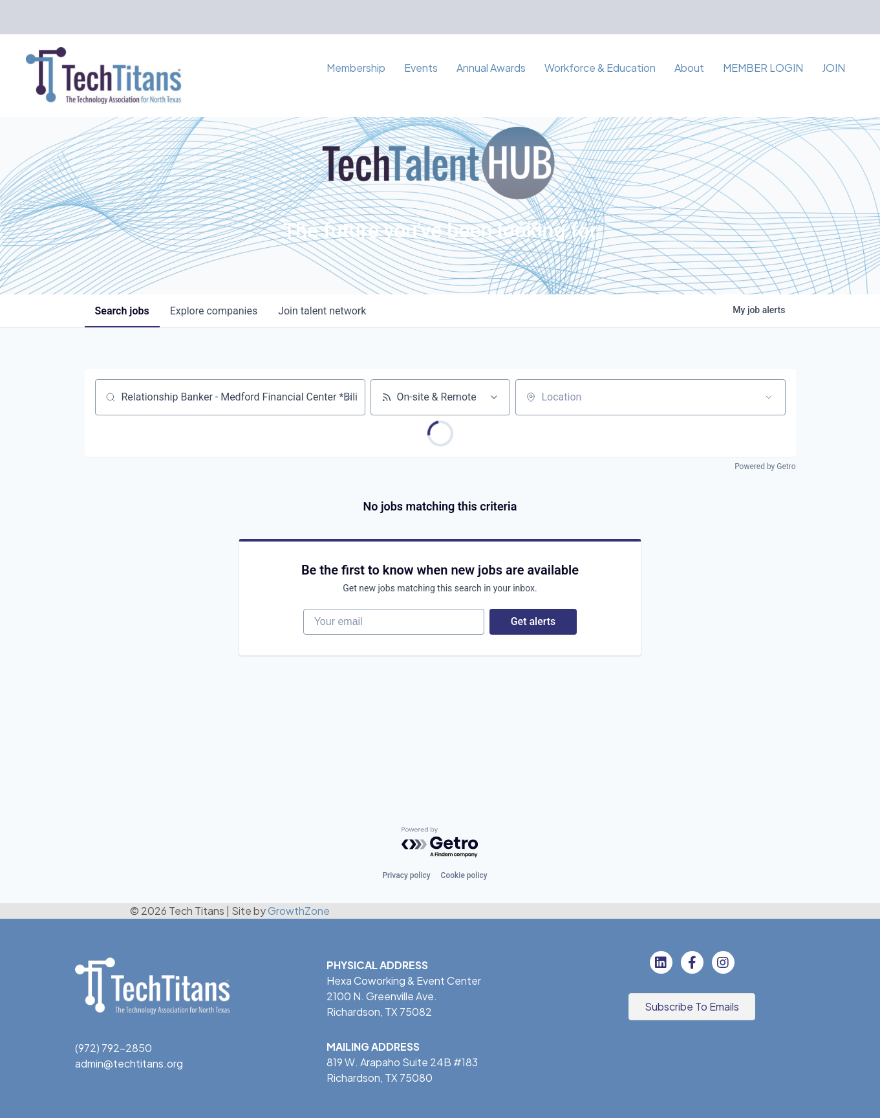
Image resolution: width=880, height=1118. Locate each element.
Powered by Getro (765, 466)
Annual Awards (491, 67)
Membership (356, 67)
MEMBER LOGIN (763, 67)
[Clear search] (348, 397)
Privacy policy (406, 875)
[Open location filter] (769, 397)
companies (213, 311)
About (689, 67)
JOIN (833, 67)
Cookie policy (464, 875)
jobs (122, 311)
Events (421, 67)
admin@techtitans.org (129, 1063)
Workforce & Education (600, 67)
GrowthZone (299, 910)
